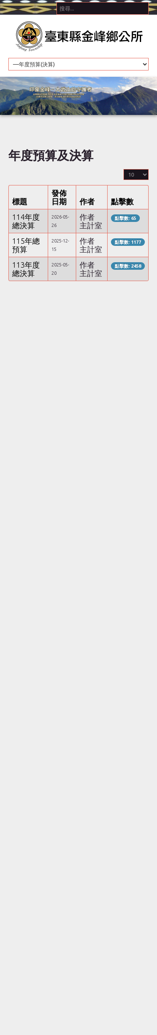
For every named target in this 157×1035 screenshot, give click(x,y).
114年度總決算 (26, 221)
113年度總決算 (26, 269)
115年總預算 (26, 245)
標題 (19, 201)
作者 (87, 201)
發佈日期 (59, 197)
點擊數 (122, 201)
